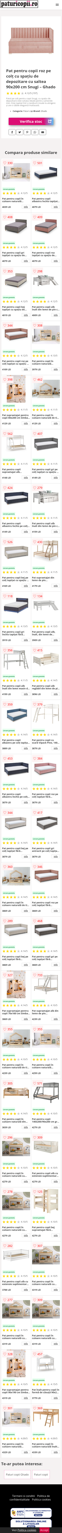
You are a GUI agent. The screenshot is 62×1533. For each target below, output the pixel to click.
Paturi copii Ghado (17, 1474)
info (26, 206)
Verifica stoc (36, 121)
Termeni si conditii (23, 1496)
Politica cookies (41, 1499)
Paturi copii (41, 1474)
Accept (44, 1530)
